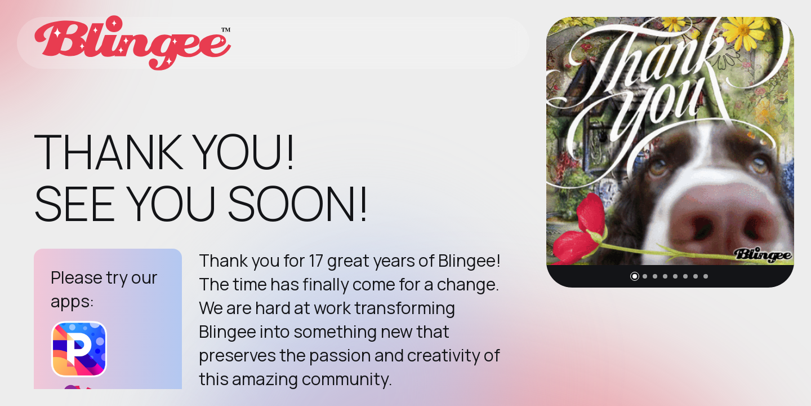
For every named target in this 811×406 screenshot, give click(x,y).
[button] (634, 276)
